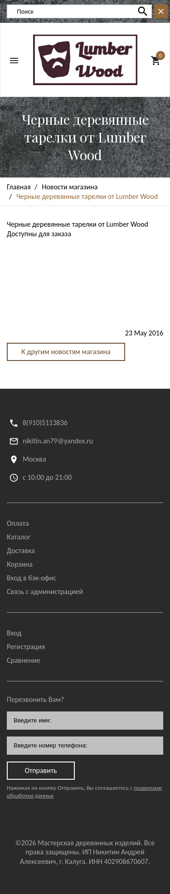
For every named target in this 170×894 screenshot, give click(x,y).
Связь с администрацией (45, 591)
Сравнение (23, 660)
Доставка (21, 550)
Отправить (40, 770)
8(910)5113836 (45, 422)
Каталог (18, 537)
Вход (14, 633)
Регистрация (26, 646)
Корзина (20, 564)
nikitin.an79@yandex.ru (58, 441)
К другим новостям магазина (66, 351)
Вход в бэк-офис (31, 578)
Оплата (18, 523)
